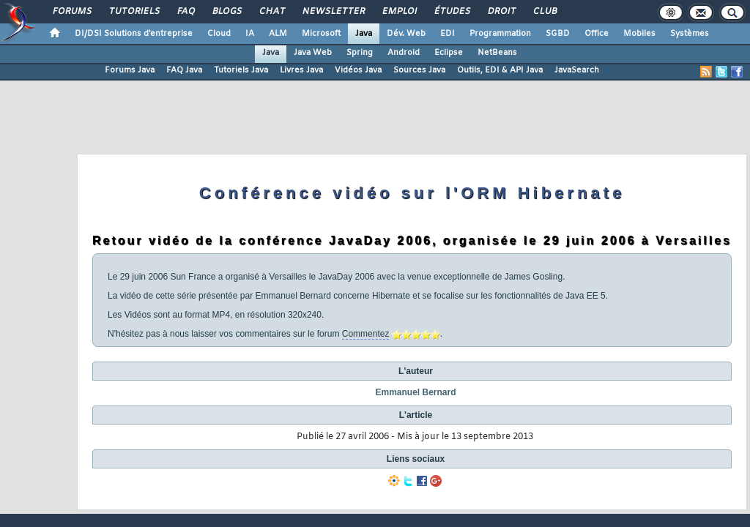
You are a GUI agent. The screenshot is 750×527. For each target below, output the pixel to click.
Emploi (398, 12)
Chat (271, 12)
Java (363, 34)
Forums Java (130, 70)
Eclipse (448, 53)
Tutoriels (133, 12)
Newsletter (332, 12)
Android (403, 53)
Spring (359, 53)
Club (544, 12)
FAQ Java (184, 70)
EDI (447, 34)
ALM (278, 34)
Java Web (313, 53)
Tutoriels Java (241, 70)
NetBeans (497, 53)
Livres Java (301, 70)
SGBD (558, 34)
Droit (501, 12)
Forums (71, 12)
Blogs (226, 12)
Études (451, 12)
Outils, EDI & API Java (500, 70)
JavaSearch (576, 70)
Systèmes (689, 34)
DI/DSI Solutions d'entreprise (134, 34)
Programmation (500, 34)
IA (249, 34)
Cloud (219, 34)
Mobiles (639, 34)
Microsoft (321, 34)
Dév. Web (406, 34)
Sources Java (419, 70)
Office (596, 34)
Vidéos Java (358, 70)
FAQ (185, 12)
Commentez (366, 334)
